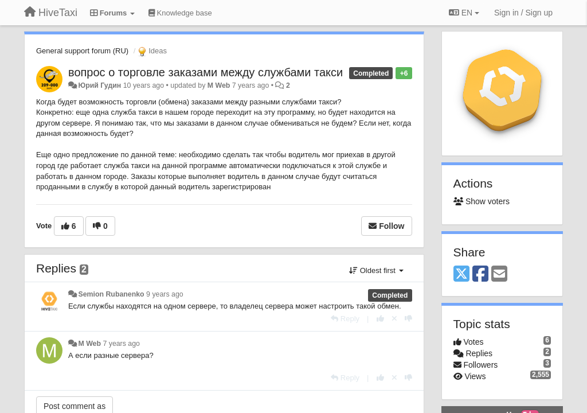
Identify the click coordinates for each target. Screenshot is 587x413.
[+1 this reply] (380, 318)
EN (464, 12)
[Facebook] (480, 274)
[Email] (499, 274)
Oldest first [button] (376, 270)
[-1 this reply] (408, 318)
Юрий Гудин (99, 85)
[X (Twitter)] (461, 274)
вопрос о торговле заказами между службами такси (205, 72)
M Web (219, 85)
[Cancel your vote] (394, 318)
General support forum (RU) (82, 50)
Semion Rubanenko (111, 294)
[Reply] (345, 318)
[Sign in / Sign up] (523, 12)
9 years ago (164, 294)
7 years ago (121, 344)
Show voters (481, 201)
